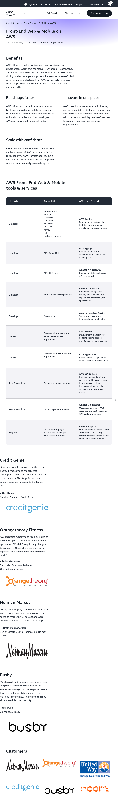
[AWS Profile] (110, 3)
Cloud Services (13, 23)
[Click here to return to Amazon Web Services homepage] (10, 15)
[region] (59, 321)
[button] (99, 13)
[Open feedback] (114, 400)
